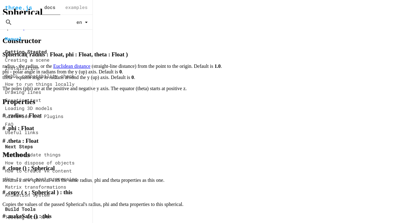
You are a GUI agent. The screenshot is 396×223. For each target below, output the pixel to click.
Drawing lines (23, 92)
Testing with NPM (27, 217)
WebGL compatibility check (40, 76)
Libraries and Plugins (34, 116)
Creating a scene (27, 60)
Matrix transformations (35, 187)
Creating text (23, 100)
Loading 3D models (28, 108)
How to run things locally (40, 84)
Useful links (21, 132)
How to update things (33, 154)
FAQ (9, 124)
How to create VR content (38, 171)
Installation (21, 68)
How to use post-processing (41, 179)
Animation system (27, 195)
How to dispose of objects (40, 163)
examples (76, 7)
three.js (18, 7)
